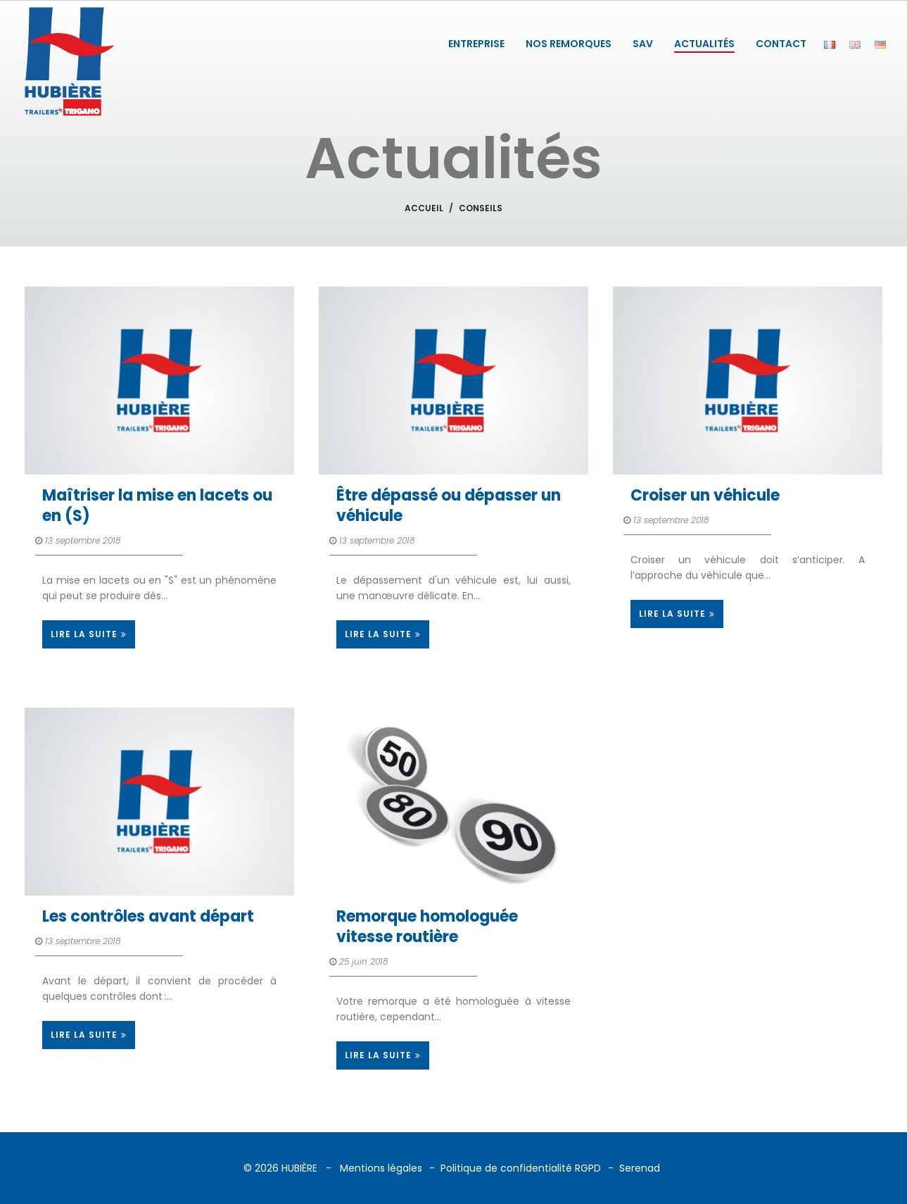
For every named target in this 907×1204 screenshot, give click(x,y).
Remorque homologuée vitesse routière (427, 926)
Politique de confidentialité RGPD (520, 1168)
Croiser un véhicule (705, 495)
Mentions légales (381, 1168)
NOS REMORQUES (568, 44)
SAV (643, 44)
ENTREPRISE (476, 44)
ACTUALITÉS (704, 44)
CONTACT (781, 44)
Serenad (639, 1168)
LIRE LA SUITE (89, 634)
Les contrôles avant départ (148, 916)
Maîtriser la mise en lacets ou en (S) (157, 505)
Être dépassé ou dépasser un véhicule (448, 505)
